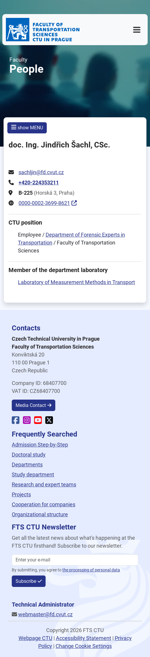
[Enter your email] (75, 560)
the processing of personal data (91, 570)
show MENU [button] (27, 127)
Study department (33, 474)
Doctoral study (29, 454)
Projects (21, 494)
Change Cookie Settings (84, 646)
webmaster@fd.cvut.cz (45, 614)
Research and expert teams (44, 484)
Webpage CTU (35, 638)
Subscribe (26, 581)
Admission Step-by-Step (40, 445)
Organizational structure (40, 514)
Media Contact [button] (31, 405)
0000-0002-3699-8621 (44, 203)
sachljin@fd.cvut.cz (41, 172)
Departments (27, 464)
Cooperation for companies (43, 504)
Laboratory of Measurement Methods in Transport (76, 282)
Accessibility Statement (83, 638)
